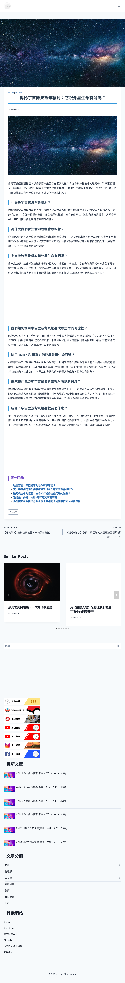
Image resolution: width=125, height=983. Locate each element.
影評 (7, 890)
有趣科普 (9, 884)
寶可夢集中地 (11, 934)
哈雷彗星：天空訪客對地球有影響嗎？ (34, 485)
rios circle (9, 928)
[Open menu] (118, 6)
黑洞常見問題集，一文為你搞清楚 (30, 607)
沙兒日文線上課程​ (13, 946)
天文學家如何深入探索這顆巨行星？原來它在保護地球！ (44, 489)
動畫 (7, 865)
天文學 (11, 93)
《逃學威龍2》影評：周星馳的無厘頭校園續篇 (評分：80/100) (93, 531)
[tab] (56, 628)
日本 (7, 903)
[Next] (116, 595)
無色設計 (8, 952)
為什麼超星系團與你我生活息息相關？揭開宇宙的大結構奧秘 (46, 501)
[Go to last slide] (8, 595)
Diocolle (8, 940)
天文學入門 (20, 93)
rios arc (7, 922)
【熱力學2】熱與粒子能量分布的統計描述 (32, 529)
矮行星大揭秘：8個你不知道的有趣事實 (35, 497)
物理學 (8, 871)
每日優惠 (9, 896)
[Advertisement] (62, 300)
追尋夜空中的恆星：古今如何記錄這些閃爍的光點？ (41, 493)
